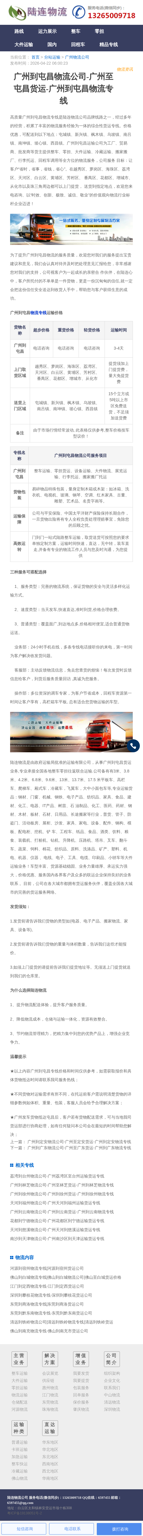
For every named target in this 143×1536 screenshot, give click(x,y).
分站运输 (52, 57)
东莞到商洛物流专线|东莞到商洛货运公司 (47, 1304)
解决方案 (50, 1359)
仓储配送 (20, 1402)
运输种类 (19, 1428)
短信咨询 (25, 1528)
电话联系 (72, 1528)
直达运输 (50, 1428)
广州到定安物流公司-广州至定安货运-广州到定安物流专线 (79, 1141)
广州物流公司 (77, 57)
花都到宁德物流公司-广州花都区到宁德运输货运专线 (57, 1220)
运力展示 (47, 31)
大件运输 (23, 44)
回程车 (78, 44)
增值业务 (81, 1359)
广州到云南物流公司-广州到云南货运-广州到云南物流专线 (62, 1211)
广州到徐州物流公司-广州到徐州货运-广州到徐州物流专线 (62, 1194)
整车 (75, 31)
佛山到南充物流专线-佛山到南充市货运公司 (49, 1331)
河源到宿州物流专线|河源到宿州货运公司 (47, 1268)
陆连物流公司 (17, 1498)
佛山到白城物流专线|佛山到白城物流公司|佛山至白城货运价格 (65, 1277)
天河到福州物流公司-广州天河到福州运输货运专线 (55, 1203)
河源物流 (20, 1409)
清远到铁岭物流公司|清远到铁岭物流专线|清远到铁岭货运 (61, 1322)
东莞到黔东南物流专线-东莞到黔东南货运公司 (51, 1313)
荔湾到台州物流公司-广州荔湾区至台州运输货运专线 (57, 1176)
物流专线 (38, 312)
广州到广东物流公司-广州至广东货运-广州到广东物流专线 (79, 1147)
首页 (35, 57)
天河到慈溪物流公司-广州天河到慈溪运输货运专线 (55, 1229)
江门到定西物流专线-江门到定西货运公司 (47, 1286)
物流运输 (20, 1395)
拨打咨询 (120, 1529)
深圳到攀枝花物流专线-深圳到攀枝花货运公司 (51, 1295)
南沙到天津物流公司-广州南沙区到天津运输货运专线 (57, 1238)
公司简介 (112, 1359)
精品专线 (108, 44)
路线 (19, 31)
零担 (99, 31)
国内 (52, 44)
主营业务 (19, 1359)
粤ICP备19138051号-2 (24, 1513)
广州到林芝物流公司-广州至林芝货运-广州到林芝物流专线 (62, 1185)
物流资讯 (125, 69)
